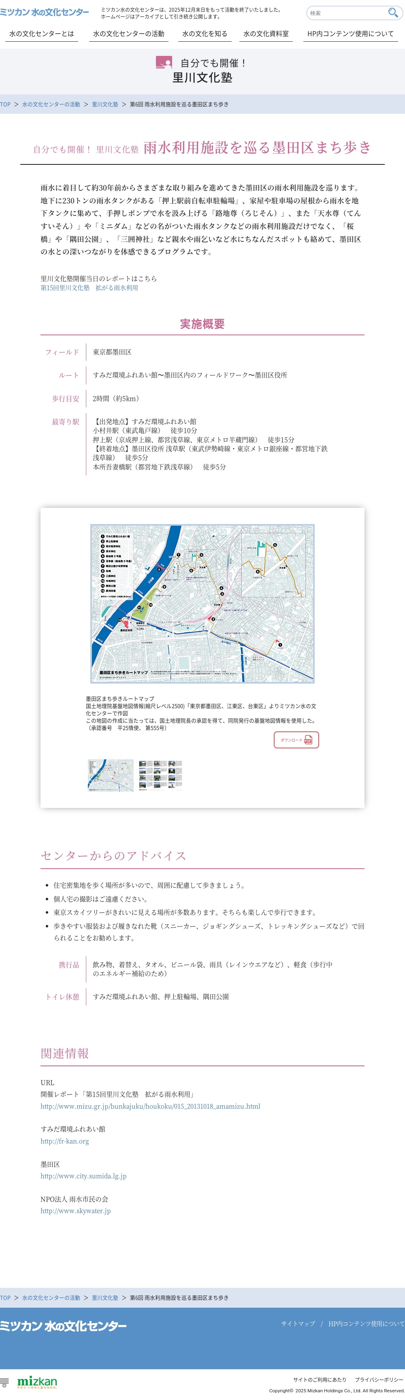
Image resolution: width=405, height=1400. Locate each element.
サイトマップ (298, 1326)
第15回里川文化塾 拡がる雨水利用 (92, 287)
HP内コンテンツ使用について (350, 33)
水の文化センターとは (41, 33)
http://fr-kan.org (66, 1141)
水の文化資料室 (266, 33)
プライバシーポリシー (377, 1382)
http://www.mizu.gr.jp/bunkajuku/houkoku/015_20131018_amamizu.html (156, 1106)
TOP (5, 104)
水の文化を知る (205, 33)
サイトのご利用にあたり (314, 1382)
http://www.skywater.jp (77, 1212)
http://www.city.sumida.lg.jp (85, 1177)
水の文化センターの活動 (128, 33)
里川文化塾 (105, 104)
